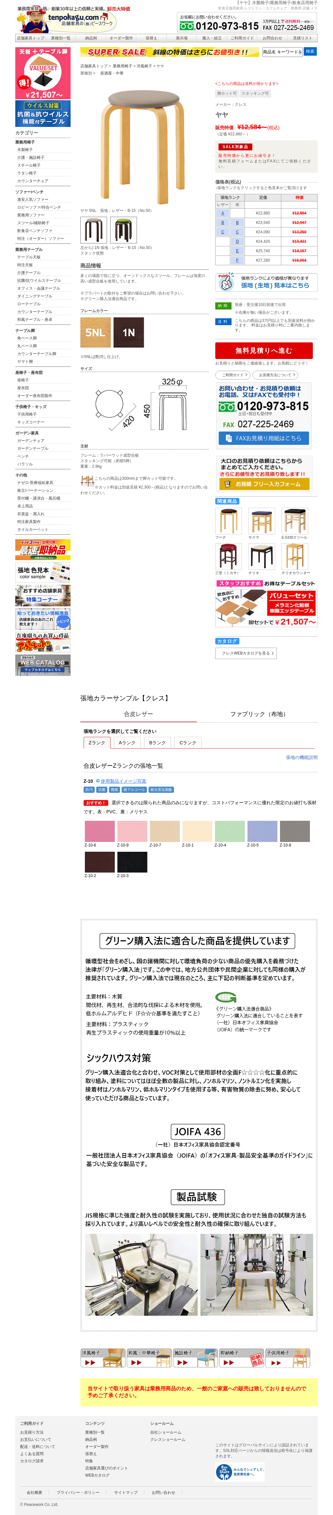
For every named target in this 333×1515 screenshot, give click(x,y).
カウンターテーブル (34, 312)
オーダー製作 (121, 38)
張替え (151, 38)
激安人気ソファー (32, 199)
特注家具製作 (29, 521)
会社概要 (34, 1492)
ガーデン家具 (27, 433)
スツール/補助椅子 (33, 223)
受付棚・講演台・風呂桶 (38, 498)
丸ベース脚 (27, 346)
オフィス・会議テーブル (38, 288)
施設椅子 (183, 1353)
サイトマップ (126, 1492)
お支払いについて (35, 1439)
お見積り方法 (32, 1432)
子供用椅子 (278, 1353)
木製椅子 (25, 149)
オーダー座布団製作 (34, 395)
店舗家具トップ (30, 38)
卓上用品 (25, 506)
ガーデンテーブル (32, 448)
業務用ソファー (31, 215)
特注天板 (25, 265)
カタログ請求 (32, 1461)
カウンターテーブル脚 (36, 353)
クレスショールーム (167, 1439)
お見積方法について (275, 375)
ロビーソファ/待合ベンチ (39, 207)
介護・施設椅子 (31, 157)
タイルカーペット (32, 529)
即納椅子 (229, 1353)
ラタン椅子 (27, 173)
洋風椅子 (144, 66)
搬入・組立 (212, 38)
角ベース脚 (27, 338)
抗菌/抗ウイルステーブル (39, 280)
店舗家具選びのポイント (106, 1468)
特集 (89, 1461)
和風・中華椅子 (144, 1353)
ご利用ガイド (242, 38)
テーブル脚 (25, 330)
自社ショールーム (165, 1432)
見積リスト (303, 38)
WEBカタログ (97, 1475)
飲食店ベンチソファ (34, 230)
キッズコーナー (31, 422)
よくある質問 (32, 1454)
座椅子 (23, 380)
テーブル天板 (29, 257)
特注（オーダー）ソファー (40, 238)
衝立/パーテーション (35, 490)
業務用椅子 (122, 66)
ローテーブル (29, 304)
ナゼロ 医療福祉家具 (35, 482)
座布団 (23, 388)
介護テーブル (29, 272)
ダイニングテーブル (34, 296)
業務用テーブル (29, 249)
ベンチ (23, 456)
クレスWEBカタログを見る (246, 653)
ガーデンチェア (31, 440)
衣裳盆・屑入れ (31, 514)
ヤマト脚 (25, 361)
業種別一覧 (61, 38)
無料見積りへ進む (264, 350)
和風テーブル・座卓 (34, 319)
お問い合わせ (163, 1492)
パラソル (25, 464)
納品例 (91, 38)
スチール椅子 (29, 165)
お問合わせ (272, 38)
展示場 (182, 38)
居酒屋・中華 (112, 73)
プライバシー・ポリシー (78, 1492)
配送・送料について (37, 1446)
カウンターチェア (32, 181)
